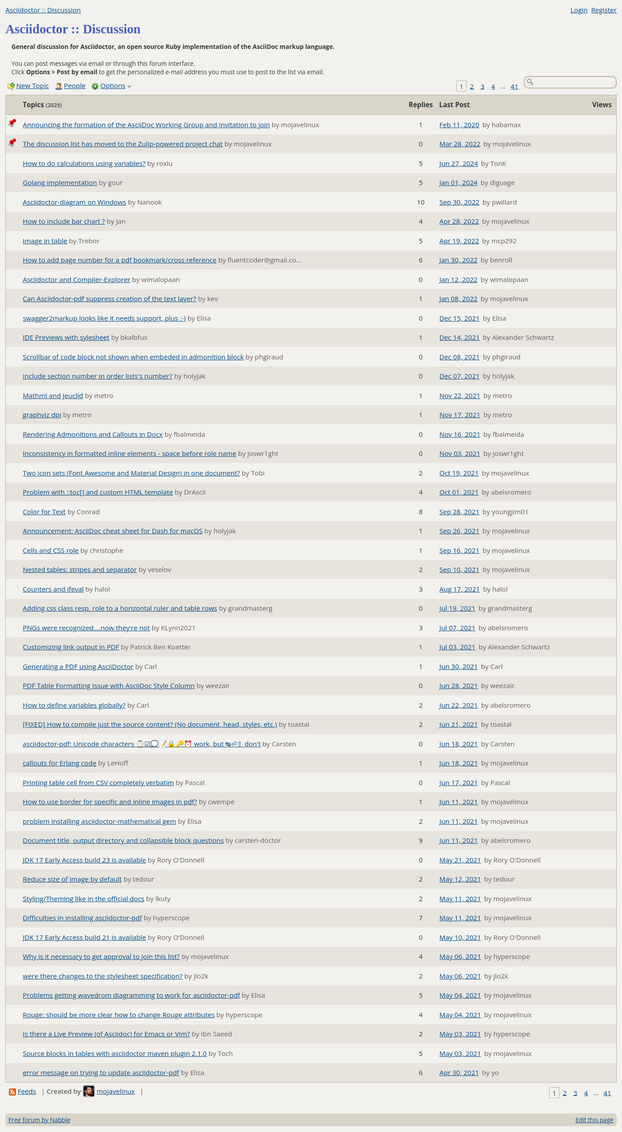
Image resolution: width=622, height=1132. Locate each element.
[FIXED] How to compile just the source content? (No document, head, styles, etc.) (150, 724)
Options (112, 85)
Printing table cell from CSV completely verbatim (98, 782)
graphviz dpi (42, 414)
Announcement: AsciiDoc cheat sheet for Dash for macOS (113, 530)
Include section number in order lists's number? (97, 375)
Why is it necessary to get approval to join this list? (101, 956)
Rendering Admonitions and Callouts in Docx (93, 434)
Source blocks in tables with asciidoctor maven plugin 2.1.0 (115, 1053)
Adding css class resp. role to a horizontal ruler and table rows (120, 608)
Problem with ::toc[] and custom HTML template (98, 491)
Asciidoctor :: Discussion (43, 9)
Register (603, 9)
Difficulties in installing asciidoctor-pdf (82, 917)
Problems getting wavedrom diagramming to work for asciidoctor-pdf (131, 995)
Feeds (27, 1091)
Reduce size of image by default (72, 878)
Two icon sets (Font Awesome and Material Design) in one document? (131, 472)
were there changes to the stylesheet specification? (103, 975)
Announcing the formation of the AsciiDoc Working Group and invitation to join (146, 124)
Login (578, 9)
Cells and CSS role (51, 550)
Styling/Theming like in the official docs (83, 898)
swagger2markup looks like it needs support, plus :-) (104, 318)
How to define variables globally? (74, 705)
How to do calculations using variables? (84, 163)
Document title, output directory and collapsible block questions (123, 840)
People (74, 85)
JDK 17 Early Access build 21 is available (84, 937)
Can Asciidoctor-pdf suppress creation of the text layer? (109, 298)
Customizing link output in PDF (71, 646)
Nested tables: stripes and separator (80, 569)
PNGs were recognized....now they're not (86, 627)
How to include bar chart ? (64, 221)
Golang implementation (60, 182)
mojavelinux (116, 1091)
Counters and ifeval (53, 588)
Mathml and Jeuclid (53, 395)
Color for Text (44, 511)
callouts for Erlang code (59, 762)
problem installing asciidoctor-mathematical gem (99, 821)
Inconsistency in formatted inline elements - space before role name (129, 453)
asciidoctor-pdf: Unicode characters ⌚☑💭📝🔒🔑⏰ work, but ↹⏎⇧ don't (142, 743)
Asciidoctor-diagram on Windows (74, 201)
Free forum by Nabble (39, 1120)
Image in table (45, 240)
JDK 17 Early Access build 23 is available (84, 859)
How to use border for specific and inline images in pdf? (110, 801)
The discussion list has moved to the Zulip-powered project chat (123, 143)
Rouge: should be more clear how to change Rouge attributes (119, 1014)
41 (514, 85)
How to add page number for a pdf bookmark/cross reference (119, 259)
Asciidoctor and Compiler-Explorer (76, 279)
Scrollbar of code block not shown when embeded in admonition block (133, 356)
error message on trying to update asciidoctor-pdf (101, 1072)
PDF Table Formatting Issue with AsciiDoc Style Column (109, 685)
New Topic (32, 85)
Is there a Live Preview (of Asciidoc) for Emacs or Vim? (106, 1033)
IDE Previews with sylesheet (66, 337)
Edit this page (594, 1120)
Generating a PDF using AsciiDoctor (78, 666)
